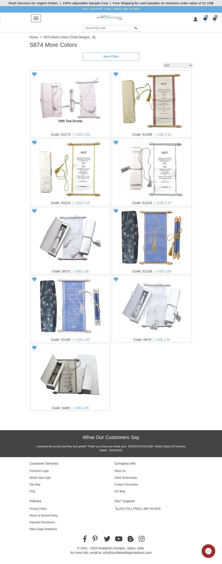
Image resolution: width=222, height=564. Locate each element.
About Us (120, 471)
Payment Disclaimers (42, 522)
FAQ (32, 491)
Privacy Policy (38, 508)
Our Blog (120, 491)
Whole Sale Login (40, 477)
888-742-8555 (131, 9)
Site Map (35, 484)
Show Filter (111, 56)
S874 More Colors (56, 37)
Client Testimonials (126, 477)
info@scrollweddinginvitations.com (127, 552)
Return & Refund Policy (44, 515)
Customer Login (39, 471)
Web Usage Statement (43, 529)
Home (34, 37)
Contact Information (126, 484)
